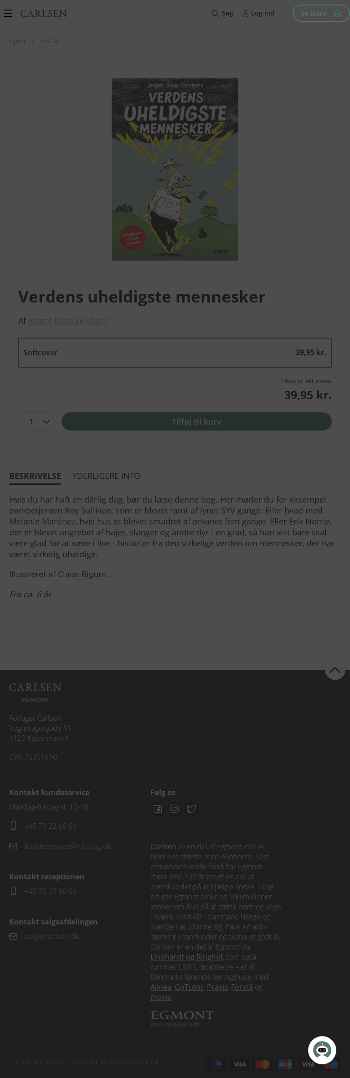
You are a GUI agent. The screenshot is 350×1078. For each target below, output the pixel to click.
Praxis (217, 987)
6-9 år (50, 40)
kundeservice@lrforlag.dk (67, 846)
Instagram (174, 809)
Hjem (17, 40)
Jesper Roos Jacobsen (69, 320)
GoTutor (189, 987)
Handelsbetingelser (36, 1061)
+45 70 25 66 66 (50, 891)
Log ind (262, 13)
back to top (335, 669)
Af (22, 320)
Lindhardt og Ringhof (186, 957)
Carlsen (163, 847)
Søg (227, 13)
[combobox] (36, 421)
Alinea (160, 987)
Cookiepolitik (87, 1061)
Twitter (191, 809)
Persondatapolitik (134, 1061)
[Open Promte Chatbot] (322, 1050)
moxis (160, 997)
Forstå (242, 987)
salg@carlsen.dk (52, 936)
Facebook (157, 809)
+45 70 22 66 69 (50, 826)
